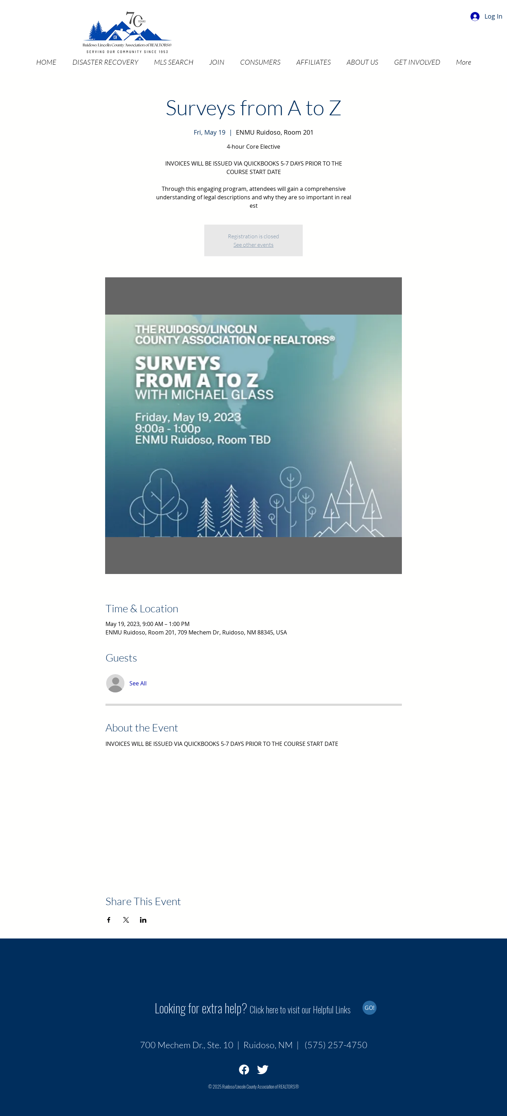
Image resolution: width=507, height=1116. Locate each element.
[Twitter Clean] (262, 1069)
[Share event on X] (126, 920)
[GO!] (369, 1008)
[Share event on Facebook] (108, 920)
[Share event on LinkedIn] (143, 920)
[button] (105, 62)
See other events (253, 244)
